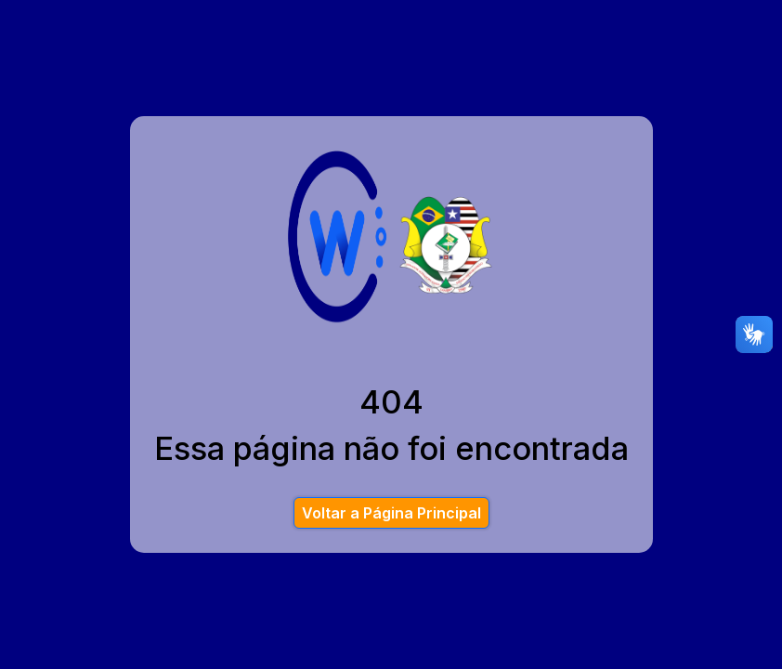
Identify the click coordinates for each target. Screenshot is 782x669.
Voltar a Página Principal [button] (391, 513)
